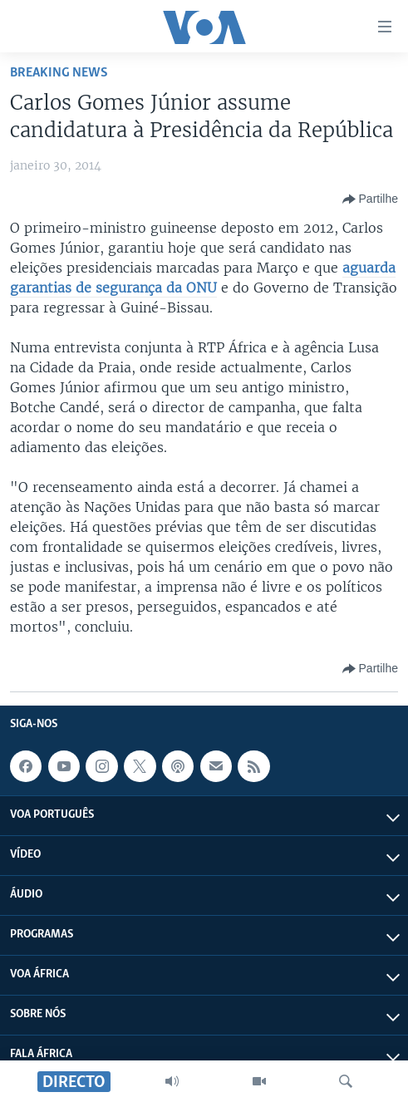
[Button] (370, 199)
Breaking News (59, 73)
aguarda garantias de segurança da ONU (203, 277)
